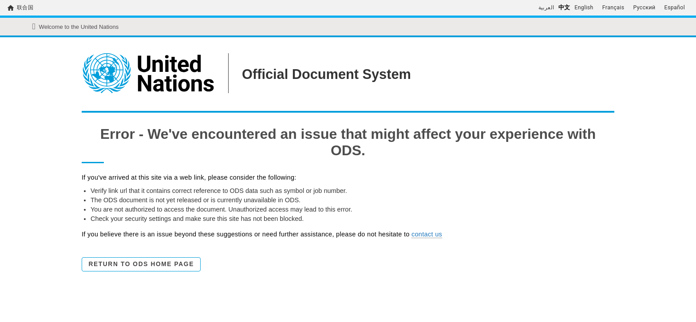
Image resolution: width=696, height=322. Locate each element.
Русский (644, 7)
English (583, 7)
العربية (546, 7)
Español (674, 7)
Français (613, 7)
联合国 (25, 7)
